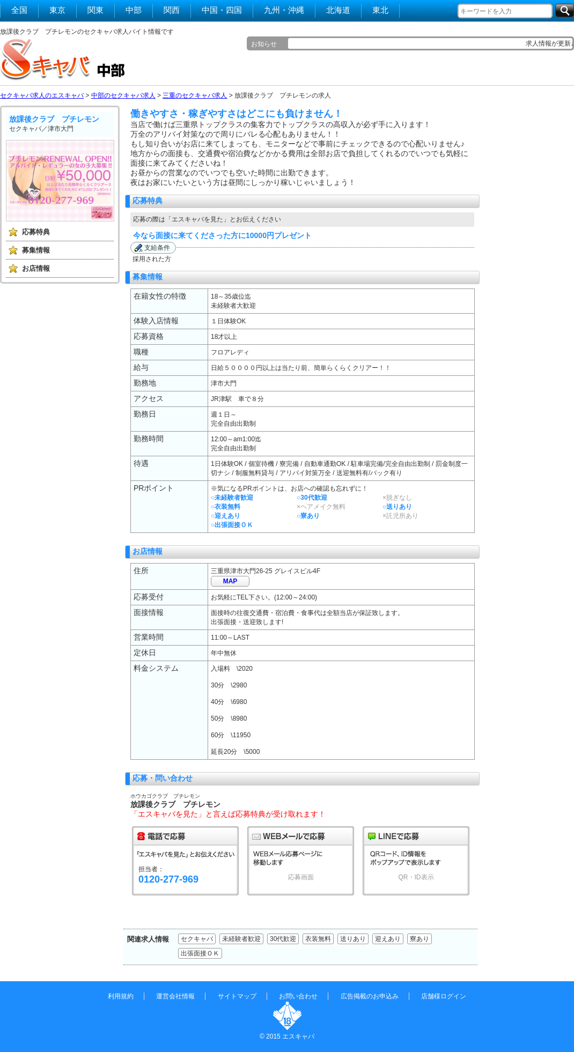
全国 (19, 9)
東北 (380, 9)
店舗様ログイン (443, 996)
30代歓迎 (283, 939)
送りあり (353, 939)
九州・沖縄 (284, 9)
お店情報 (36, 268)
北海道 (338, 9)
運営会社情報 (175, 996)
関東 (95, 9)
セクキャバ (197, 939)
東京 (57, 9)
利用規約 (121, 996)
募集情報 (36, 250)
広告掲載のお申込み (370, 996)
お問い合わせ (298, 996)
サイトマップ (237, 996)
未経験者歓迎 (241, 939)
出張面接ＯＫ (200, 953)
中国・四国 (222, 9)
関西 (172, 9)
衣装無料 (318, 939)
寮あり (419, 939)
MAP (230, 581)
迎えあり (388, 939)
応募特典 (36, 232)
